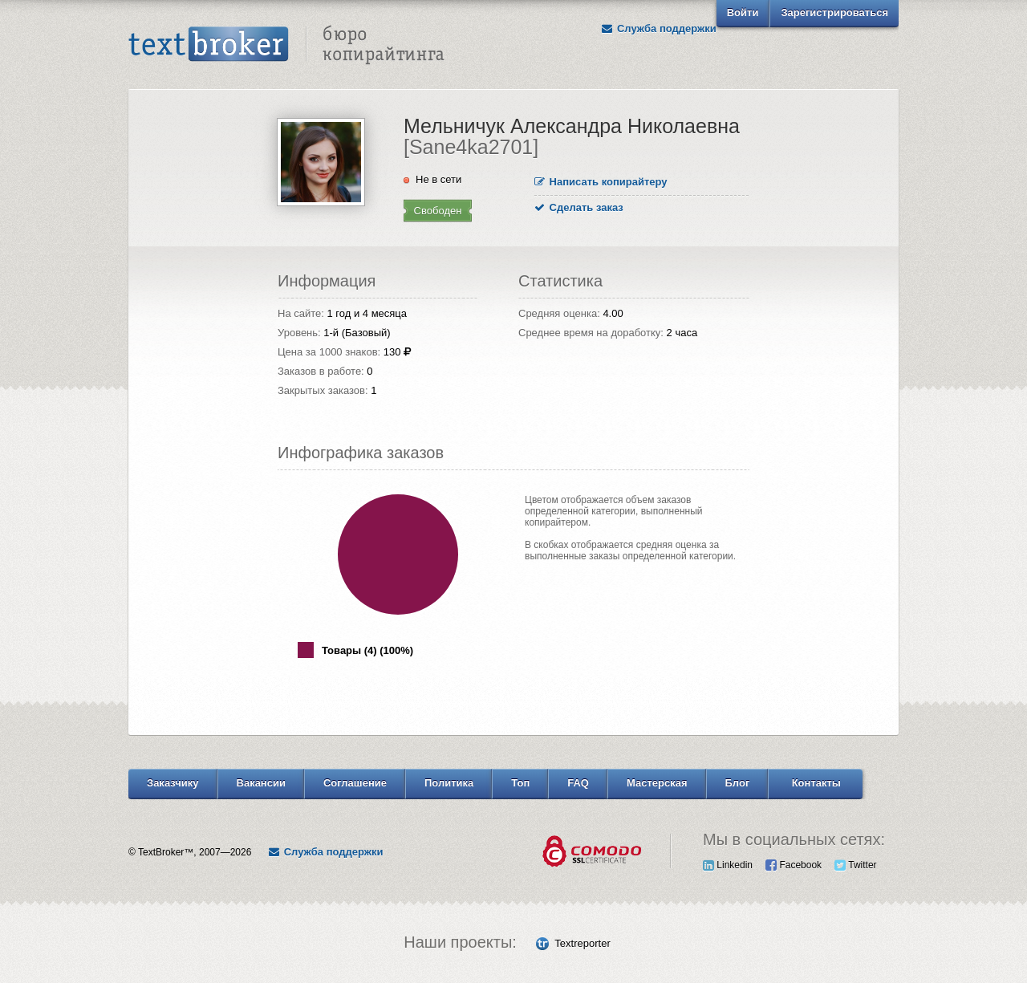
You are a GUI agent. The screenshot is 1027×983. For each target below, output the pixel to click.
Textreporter (582, 943)
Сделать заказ (578, 207)
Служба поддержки (658, 28)
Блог (737, 783)
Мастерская (657, 783)
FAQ (578, 783)
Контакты (816, 783)
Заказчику (173, 783)
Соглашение (355, 783)
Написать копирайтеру (601, 182)
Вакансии (261, 783)
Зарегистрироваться (834, 12)
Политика (448, 783)
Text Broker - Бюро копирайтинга (286, 45)
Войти (743, 12)
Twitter (855, 865)
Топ (520, 783)
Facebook (793, 865)
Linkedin (728, 865)
